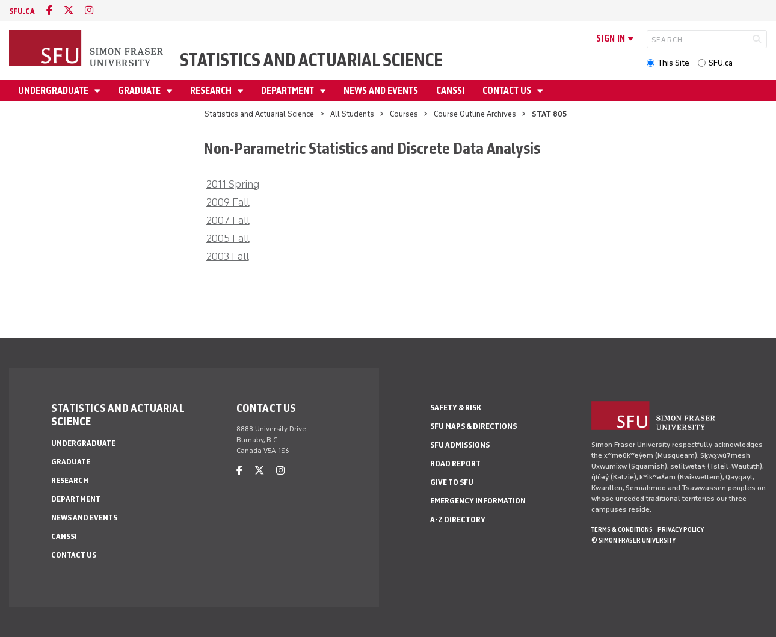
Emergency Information (478, 501)
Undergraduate (54, 90)
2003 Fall (227, 256)
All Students (352, 113)
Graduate (140, 90)
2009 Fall (228, 202)
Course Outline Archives (475, 113)
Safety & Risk (455, 407)
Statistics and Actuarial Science (311, 60)
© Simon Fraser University (633, 540)
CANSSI (450, 90)
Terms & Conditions (622, 529)
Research (211, 90)
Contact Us (507, 90)
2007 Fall (228, 220)
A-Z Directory (457, 519)
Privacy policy (680, 529)
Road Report (455, 463)
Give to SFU (451, 482)
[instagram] (89, 10)
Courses (404, 113)
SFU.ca (721, 63)
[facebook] (49, 10)
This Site (673, 63)
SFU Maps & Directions (473, 426)
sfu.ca (22, 11)
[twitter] (68, 10)
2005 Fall (228, 238)
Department (288, 90)
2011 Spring (232, 184)
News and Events (380, 90)
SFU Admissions (460, 445)
